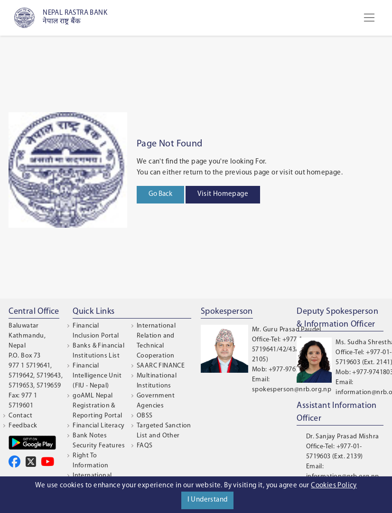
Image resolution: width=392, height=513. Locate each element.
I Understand (207, 499)
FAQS (145, 445)
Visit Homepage (222, 194)
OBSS (145, 415)
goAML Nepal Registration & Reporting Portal (97, 405)
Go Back (160, 194)
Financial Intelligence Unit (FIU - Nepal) (97, 375)
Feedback (23, 425)
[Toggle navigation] (369, 17)
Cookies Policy (334, 485)
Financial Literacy (98, 425)
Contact (20, 415)
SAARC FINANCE (161, 365)
